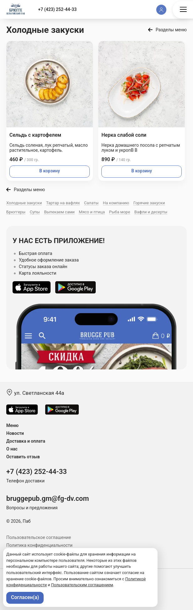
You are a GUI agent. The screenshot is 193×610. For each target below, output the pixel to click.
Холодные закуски (24, 203)
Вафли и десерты (150, 212)
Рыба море (119, 212)
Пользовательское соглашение (38, 537)
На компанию (116, 203)
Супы (35, 212)
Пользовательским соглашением (82, 584)
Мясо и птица (92, 212)
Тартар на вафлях (63, 203)
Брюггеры (15, 212)
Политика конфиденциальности (39, 545)
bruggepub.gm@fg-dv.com (47, 498)
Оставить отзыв (23, 456)
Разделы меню (171, 29)
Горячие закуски (149, 203)
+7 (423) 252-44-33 (57, 9)
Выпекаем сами (59, 212)
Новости (15, 433)
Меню (12, 425)
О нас (12, 448)
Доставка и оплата (25, 441)
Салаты (91, 203)
